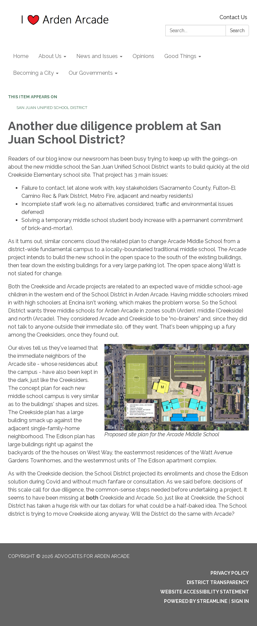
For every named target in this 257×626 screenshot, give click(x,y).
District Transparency (218, 582)
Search (237, 30)
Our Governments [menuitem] (91, 73)
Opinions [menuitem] (143, 56)
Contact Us (233, 17)
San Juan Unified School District (51, 107)
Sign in (240, 601)
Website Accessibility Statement (204, 591)
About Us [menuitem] (50, 56)
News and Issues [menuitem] (97, 56)
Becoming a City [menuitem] (33, 73)
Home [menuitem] (20, 56)
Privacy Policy (229, 573)
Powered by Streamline (196, 601)
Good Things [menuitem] (180, 56)
